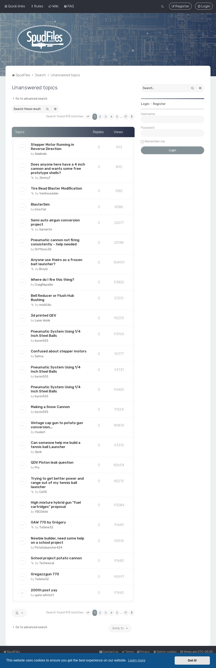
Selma (39, 356)
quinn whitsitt (44, 595)
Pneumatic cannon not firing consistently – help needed (55, 242)
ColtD (43, 492)
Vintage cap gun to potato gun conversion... (57, 425)
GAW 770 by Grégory (48, 522)
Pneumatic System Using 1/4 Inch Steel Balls (56, 333)
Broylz (43, 269)
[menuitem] (36, 6)
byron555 (41, 341)
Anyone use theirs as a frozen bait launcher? (56, 262)
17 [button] (125, 116)
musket (40, 432)
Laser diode (42, 320)
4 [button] (111, 116)
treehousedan (48, 193)
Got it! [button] (192, 660)
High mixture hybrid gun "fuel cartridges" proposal (56, 504)
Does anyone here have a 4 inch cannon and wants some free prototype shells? (58, 168)
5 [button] (117, 116)
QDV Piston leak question (52, 462)
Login (145, 104)
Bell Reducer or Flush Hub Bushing (52, 297)
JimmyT (45, 177)
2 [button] (100, 116)
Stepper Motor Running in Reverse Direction (52, 146)
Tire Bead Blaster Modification (56, 188)
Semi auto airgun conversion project (55, 222)
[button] (88, 117)
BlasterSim (40, 204)
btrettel (40, 209)
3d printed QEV (43, 315)
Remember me (155, 141)
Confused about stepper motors (58, 351)
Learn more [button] (136, 660)
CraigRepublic (44, 284)
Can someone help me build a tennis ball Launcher (55, 444)
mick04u (45, 305)
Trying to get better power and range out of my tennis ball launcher (57, 482)
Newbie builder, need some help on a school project (57, 540)
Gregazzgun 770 (45, 574)
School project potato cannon (56, 558)
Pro (37, 467)
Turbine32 (46, 527)
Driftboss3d (43, 249)
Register (159, 104)
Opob (38, 452)
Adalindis (41, 153)
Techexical (46, 563)
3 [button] (106, 116)
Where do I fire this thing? (52, 279)
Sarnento (45, 229)
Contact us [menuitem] (108, 652)
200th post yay (44, 590)
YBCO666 (41, 512)
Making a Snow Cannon (50, 407)
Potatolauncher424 (48, 547)
